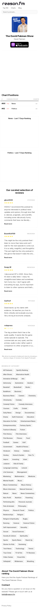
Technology (20, 548)
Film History (7, 434)
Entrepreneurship (9, 425)
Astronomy (7, 383)
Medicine (31, 476)
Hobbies (26, 451)
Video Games (8, 557)
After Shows (7, 374)
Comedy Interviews (25, 404)
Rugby (25, 519)
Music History (26, 485)
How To (31, 455)
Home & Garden (18, 455)
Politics (14, 109)
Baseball (6, 387)
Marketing (7, 476)
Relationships (8, 514)
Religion (20, 514)
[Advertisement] (19, 69)
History (16, 451)
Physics (6, 510)
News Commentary (27, 493)
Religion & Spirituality (11, 519)
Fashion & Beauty (9, 430)
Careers (21, 396)
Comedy (19, 400)
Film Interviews (21, 434)
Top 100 (5, 8)
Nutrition (18, 497)
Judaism (6, 463)
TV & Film (18, 553)
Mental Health (8, 480)
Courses (6, 408)
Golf (24, 442)
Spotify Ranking (22, 370)
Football (6, 442)
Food (28, 438)
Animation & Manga (10, 379)
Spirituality (24, 536)
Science (16, 523)
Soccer (5, 531)
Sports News (16, 540)
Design (18, 413)
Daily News (7, 413)
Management (22, 472)
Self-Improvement (9, 527)
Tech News (7, 548)
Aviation (30, 383)
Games (15, 442)
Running (6, 523)
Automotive (19, 383)
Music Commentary (10, 485)
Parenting (29, 497)
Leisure (24, 468)
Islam (25, 459)
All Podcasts (7, 370)
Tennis (30, 548)
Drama (5, 417)
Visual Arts (21, 557)
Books (28, 387)
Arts (23, 379)
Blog (20, 8)
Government (7, 447)
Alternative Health (22, 374)
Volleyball (6, 561)
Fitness (19, 438)
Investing (15, 459)
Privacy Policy (6, 606)
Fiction (22, 430)
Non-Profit (7, 497)
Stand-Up (28, 540)
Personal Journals (25, 502)
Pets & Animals (8, 506)
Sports (5, 540)
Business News (8, 396)
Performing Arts (8, 502)
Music (20, 480)
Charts (13, 8)
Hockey (6, 455)
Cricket (24, 408)
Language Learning (10, 468)
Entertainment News (28, 421)
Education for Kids (10, 421)
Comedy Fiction (8, 404)
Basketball (17, 387)
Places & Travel (18, 510)
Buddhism (6, 391)
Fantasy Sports (25, 425)
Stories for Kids (8, 544)
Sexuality (23, 527)
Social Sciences (18, 531)
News (14, 104)
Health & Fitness (22, 447)
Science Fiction (28, 523)
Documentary (29, 413)
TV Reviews (30, 553)
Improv (5, 459)
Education (30, 417)
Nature (5, 493)
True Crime (7, 553)
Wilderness (19, 561)
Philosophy (22, 506)
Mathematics (19, 476)
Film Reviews (8, 438)
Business (18, 391)
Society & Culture (9, 536)
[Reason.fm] (13, 3)
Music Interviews (9, 489)
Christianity (7, 400)
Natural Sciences (26, 489)
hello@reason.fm (8, 594)
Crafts (15, 408)
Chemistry (32, 396)
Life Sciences (8, 472)
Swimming (22, 544)
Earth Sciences (17, 417)
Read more (8, 224)
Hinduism (6, 451)
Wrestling (30, 561)
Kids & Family (18, 463)
